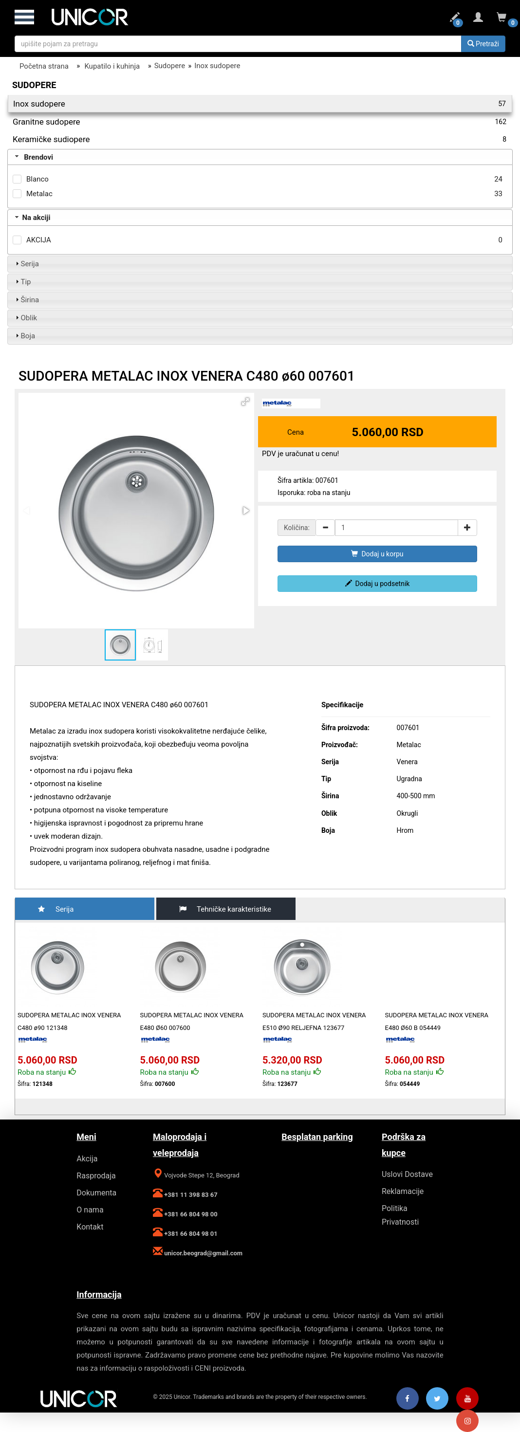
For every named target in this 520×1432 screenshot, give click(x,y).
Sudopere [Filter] (34, 85)
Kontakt (89, 1226)
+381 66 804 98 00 (190, 1214)
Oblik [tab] (25, 317)
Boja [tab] (24, 335)
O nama (89, 1209)
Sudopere (169, 65)
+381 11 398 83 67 (190, 1194)
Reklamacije (403, 1191)
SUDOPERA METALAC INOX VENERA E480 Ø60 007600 (192, 1021)
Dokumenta (96, 1192)
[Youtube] (467, 1399)
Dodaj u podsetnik (377, 583)
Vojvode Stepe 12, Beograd (201, 1175)
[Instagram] (467, 1421)
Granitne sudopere (259, 121)
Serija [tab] (26, 263)
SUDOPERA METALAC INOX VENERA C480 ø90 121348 (69, 1021)
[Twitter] (437, 1399)
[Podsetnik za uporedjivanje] (455, 19)
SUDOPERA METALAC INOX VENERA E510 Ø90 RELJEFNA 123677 (314, 1021)
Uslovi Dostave (407, 1174)
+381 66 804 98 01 (190, 1233)
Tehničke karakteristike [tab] (221, 909)
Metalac (39, 193)
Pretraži (483, 44)
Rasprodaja (95, 1175)
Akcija (86, 1158)
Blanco (37, 179)
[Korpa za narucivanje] (501, 19)
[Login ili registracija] (478, 19)
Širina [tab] (26, 299)
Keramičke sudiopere (259, 139)
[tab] (260, 157)
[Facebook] (407, 1399)
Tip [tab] (22, 281)
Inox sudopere (217, 65)
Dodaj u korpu (377, 554)
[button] (245, 401)
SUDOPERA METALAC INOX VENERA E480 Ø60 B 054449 (437, 1021)
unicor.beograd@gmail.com (202, 1253)
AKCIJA (38, 240)
